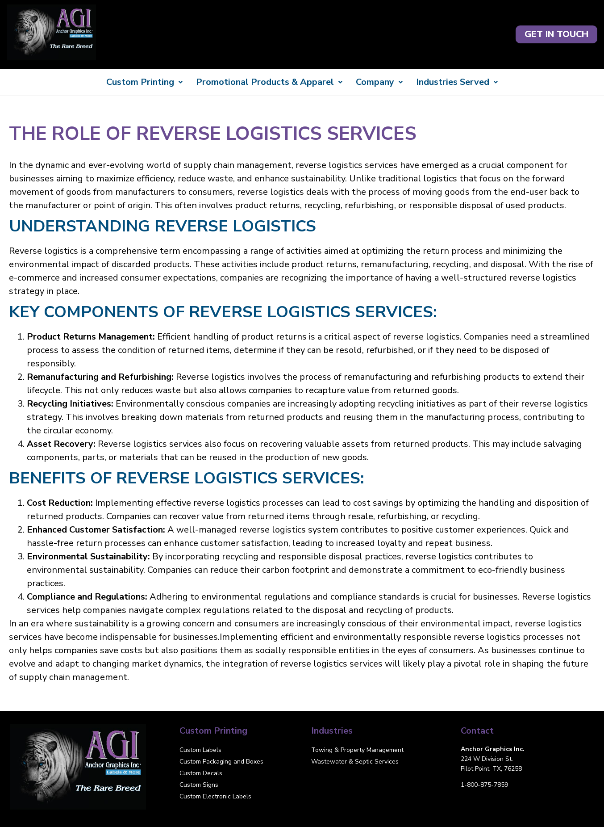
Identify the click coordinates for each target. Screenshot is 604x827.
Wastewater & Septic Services (355, 761)
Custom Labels (200, 750)
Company (379, 82)
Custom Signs (198, 785)
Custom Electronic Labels (215, 796)
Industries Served (457, 82)
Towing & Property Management (357, 750)
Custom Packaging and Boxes (221, 761)
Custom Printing (144, 82)
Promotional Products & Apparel (269, 82)
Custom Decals (200, 773)
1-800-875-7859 (484, 785)
